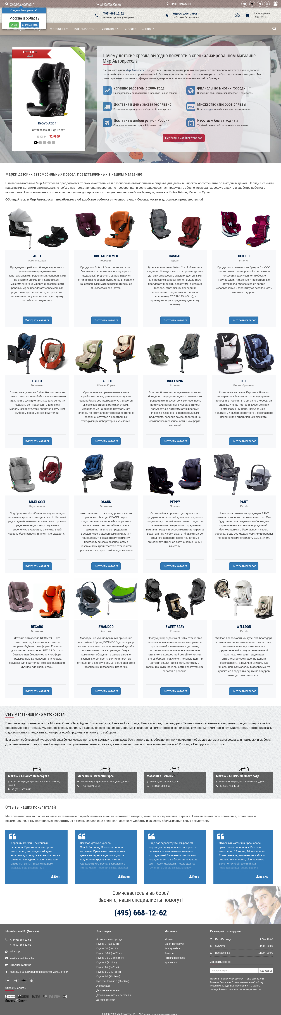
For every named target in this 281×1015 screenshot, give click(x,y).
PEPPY (175, 502)
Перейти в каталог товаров (183, 138)
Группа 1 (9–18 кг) (106, 962)
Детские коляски (105, 1000)
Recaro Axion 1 (48, 123)
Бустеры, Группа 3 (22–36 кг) (112, 981)
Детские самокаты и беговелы (113, 995)
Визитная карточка (20, 965)
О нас (148, 29)
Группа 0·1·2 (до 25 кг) (109, 953)
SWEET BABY (175, 627)
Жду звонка (266, 970)
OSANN (106, 502)
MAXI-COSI (37, 502)
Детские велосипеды (108, 990)
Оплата (130, 29)
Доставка (110, 29)
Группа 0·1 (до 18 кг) (108, 948)
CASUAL (175, 256)
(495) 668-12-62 (113, 13)
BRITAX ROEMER (106, 256)
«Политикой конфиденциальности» (244, 989)
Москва (169, 939)
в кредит (208, 109)
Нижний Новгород (175, 958)
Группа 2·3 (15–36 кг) (108, 976)
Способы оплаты (16, 988)
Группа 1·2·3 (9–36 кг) (108, 972)
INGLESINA (175, 381)
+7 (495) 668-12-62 (20, 939)
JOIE (243, 381)
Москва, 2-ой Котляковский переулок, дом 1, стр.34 (39, 972)
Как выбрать (85, 29)
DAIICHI (106, 381)
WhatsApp (15, 951)
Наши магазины (181, 3)
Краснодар (171, 962)
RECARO (37, 627)
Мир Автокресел (135, 70)
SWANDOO (106, 627)
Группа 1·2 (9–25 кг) (107, 967)
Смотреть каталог (37, 320)
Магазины (59, 29)
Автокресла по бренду (109, 939)
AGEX (37, 256)
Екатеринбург (172, 948)
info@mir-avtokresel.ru (22, 958)
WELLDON (244, 627)
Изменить (29, 24)
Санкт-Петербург (174, 944)
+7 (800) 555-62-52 (20, 944)
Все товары (103, 931)
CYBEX (37, 381)
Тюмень (169, 953)
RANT (244, 502)
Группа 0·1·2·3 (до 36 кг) (110, 958)
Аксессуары (103, 986)
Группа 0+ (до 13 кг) (107, 944)
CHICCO (244, 256)
